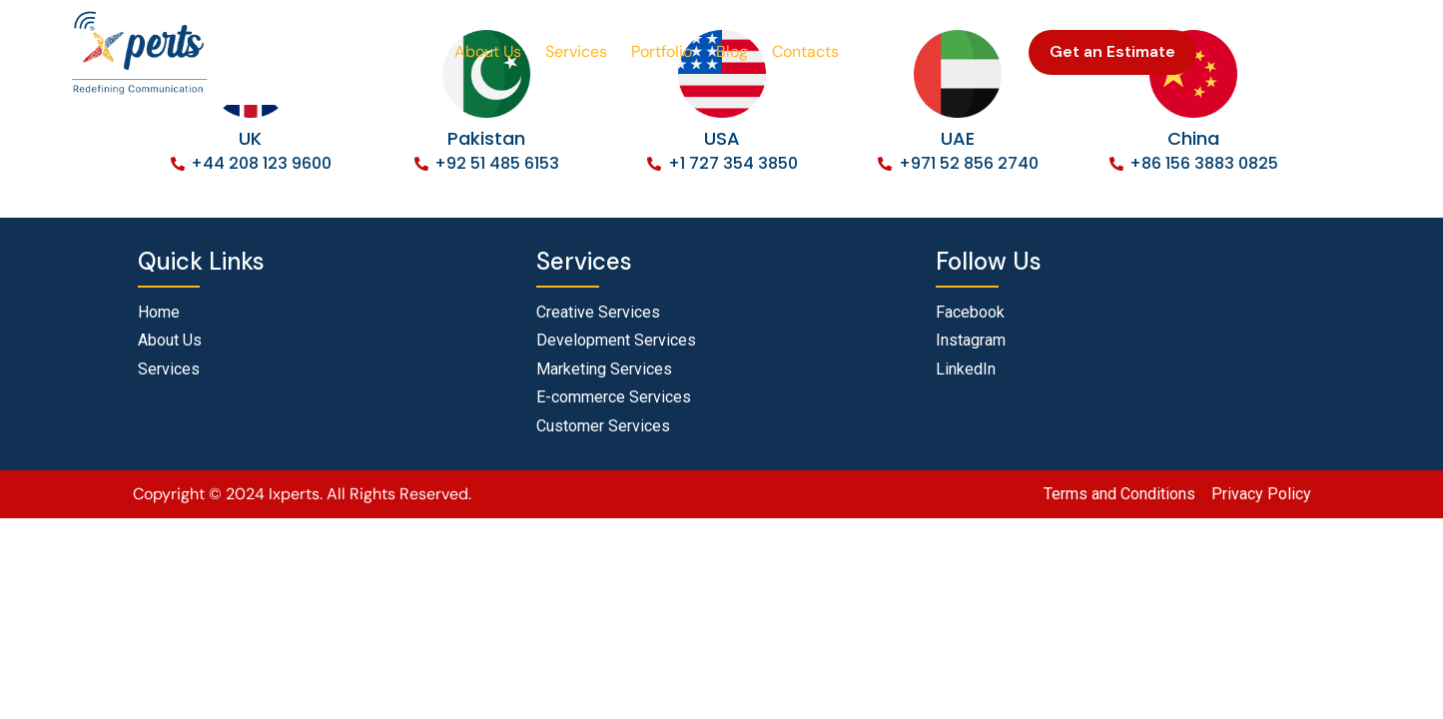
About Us (487, 51)
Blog (732, 51)
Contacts (805, 51)
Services (576, 51)
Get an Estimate (1112, 51)
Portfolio (661, 51)
